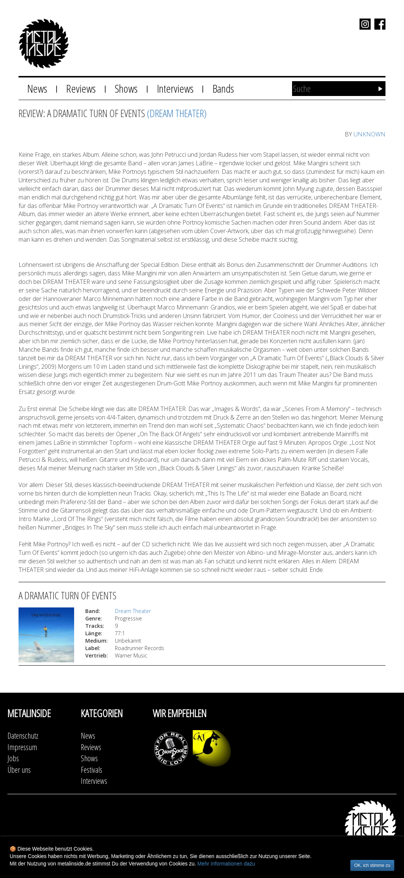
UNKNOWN (369, 134)
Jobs (13, 758)
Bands (223, 88)
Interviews (175, 88)
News (37, 88)
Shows (126, 88)
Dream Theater (133, 610)
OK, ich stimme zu (372, 865)
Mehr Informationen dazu (226, 864)
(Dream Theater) (177, 113)
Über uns (19, 769)
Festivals (91, 769)
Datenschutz (22, 735)
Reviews (81, 88)
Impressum (22, 747)
